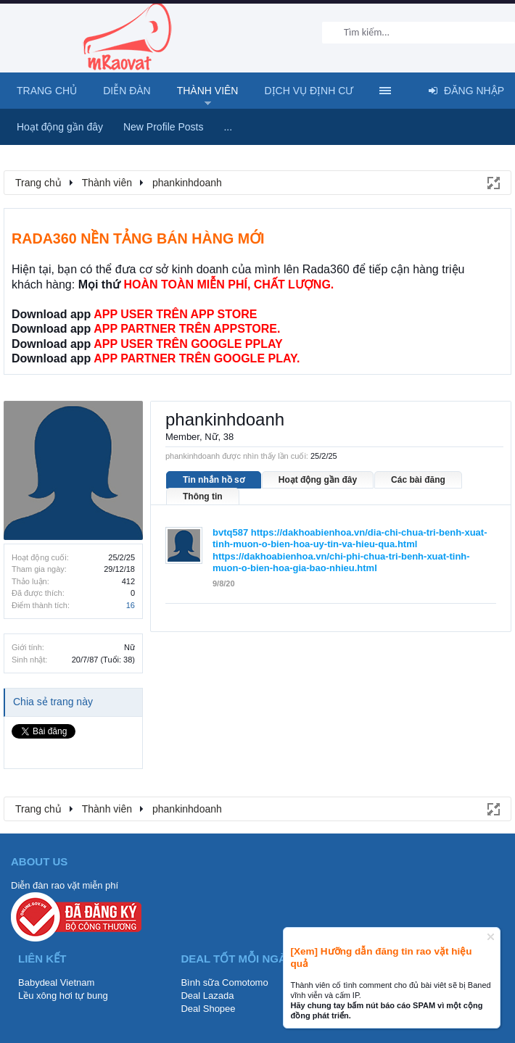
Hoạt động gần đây (318, 480)
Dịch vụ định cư (308, 90)
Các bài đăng (418, 480)
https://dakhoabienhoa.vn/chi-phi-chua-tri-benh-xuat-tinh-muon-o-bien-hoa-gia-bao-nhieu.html (341, 562)
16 (130, 605)
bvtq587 (230, 532)
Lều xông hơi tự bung (63, 995)
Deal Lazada (207, 995)
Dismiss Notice (490, 936)
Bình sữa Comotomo (224, 982)
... (227, 127)
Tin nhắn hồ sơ (213, 480)
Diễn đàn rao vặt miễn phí (64, 885)
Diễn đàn (127, 90)
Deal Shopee (208, 1008)
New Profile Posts (163, 127)
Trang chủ (47, 90)
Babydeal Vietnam (56, 982)
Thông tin (203, 496)
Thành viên (208, 90)
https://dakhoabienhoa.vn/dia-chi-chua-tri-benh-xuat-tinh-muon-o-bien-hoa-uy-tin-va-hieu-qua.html (350, 538)
